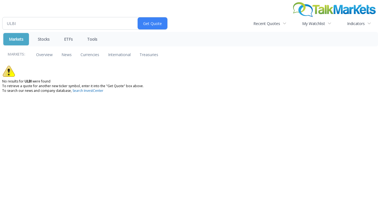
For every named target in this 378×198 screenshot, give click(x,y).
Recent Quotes (266, 23)
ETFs (68, 39)
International (119, 54)
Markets (16, 39)
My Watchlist (313, 23)
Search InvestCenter (88, 90)
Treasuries (149, 54)
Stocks (44, 39)
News (66, 54)
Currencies (90, 54)
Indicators (356, 23)
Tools (92, 39)
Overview (44, 54)
